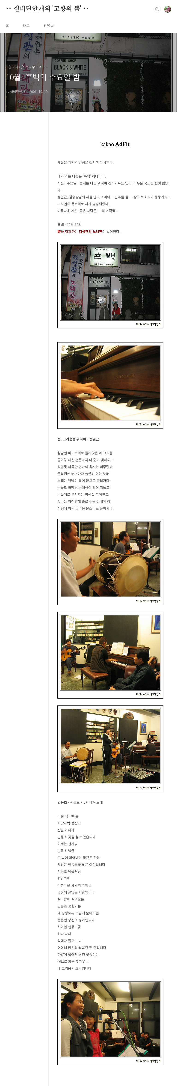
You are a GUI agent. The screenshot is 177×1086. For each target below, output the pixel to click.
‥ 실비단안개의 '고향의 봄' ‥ (47, 9)
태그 (26, 25)
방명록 (49, 25)
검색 (157, 9)
